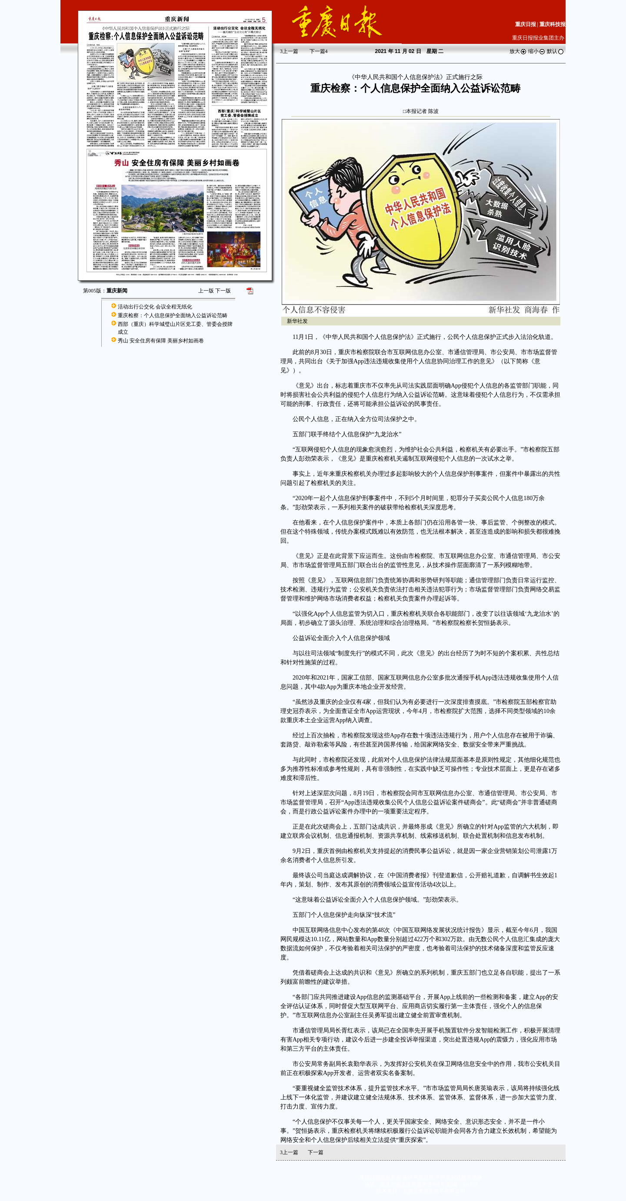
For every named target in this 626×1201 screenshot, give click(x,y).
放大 (518, 51)
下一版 (223, 291)
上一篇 (289, 51)
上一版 (206, 291)
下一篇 (319, 51)
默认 (555, 51)
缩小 (537, 51)
